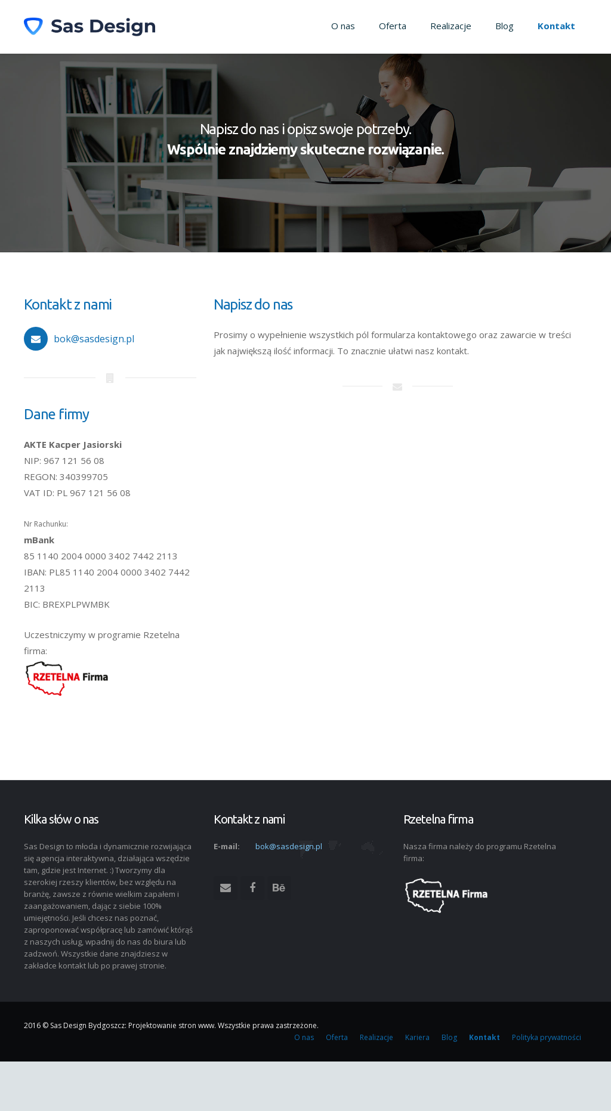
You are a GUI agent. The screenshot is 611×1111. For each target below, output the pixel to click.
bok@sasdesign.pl (94, 338)
